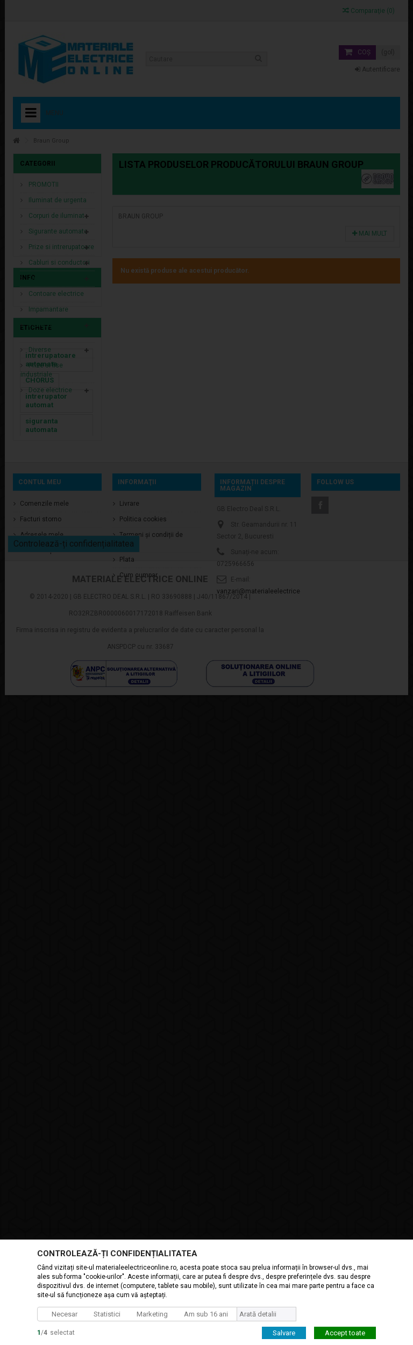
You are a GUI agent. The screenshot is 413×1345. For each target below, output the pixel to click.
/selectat (56, 1332)
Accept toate (345, 1332)
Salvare (284, 1332)
